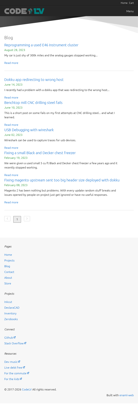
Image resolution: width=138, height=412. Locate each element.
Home (124, 2)
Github (8, 337)
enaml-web (126, 395)
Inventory (10, 313)
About (8, 277)
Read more (11, 62)
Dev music (10, 361)
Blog (7, 266)
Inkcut (8, 301)
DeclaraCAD (11, 307)
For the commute (15, 373)
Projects (9, 260)
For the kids (11, 379)
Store (7, 283)
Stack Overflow (14, 343)
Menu (130, 11)
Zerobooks (11, 319)
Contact (9, 271)
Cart (131, 2)
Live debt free (13, 367)
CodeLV (27, 389)
